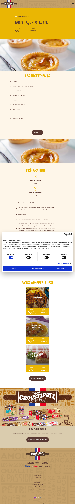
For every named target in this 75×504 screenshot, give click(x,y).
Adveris (53, 503)
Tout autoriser (61, 268)
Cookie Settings (41, 503)
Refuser (14, 268)
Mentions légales (33, 503)
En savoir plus (37, 132)
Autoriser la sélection (38, 268)
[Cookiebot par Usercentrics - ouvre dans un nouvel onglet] (65, 234)
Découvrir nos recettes (37, 378)
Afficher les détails (63, 263)
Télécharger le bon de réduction (37, 439)
